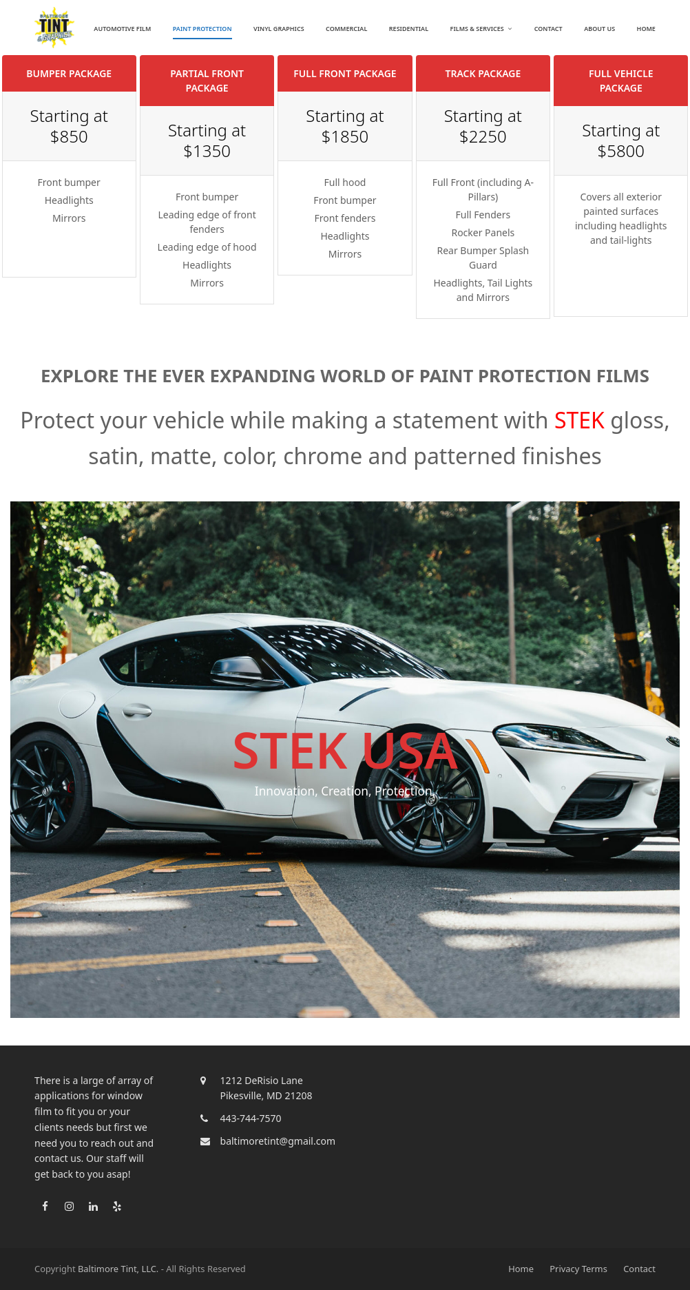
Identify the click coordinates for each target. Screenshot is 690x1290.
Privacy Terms (578, 1268)
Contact (639, 1268)
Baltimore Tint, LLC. (118, 1268)
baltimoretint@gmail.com (277, 1140)
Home (521, 1268)
